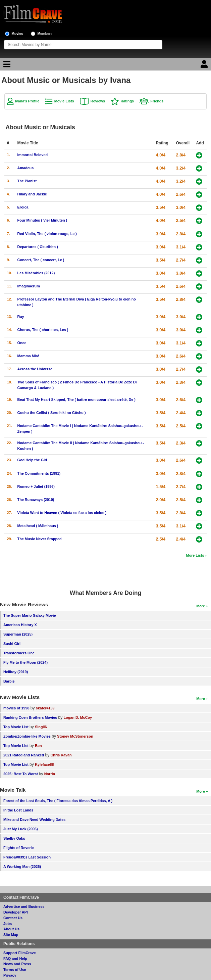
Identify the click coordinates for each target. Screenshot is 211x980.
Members (45, 34)
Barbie (9, 681)
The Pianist (27, 181)
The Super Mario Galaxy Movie (29, 615)
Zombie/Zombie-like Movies (27, 736)
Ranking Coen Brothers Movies (30, 717)
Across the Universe (34, 369)
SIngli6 (41, 727)
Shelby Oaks (14, 838)
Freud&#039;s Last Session (27, 857)
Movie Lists (64, 101)
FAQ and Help (15, 958)
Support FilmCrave (19, 953)
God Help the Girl (32, 460)
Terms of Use (14, 970)
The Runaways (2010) (35, 500)
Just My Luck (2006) (20, 829)
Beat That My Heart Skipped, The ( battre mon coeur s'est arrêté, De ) (76, 400)
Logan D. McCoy (78, 717)
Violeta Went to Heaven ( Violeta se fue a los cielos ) (62, 513)
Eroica (23, 207)
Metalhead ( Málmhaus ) (37, 526)
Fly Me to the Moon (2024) (25, 662)
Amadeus (25, 168)
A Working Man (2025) (22, 867)
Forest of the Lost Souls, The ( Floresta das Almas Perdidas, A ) (57, 801)
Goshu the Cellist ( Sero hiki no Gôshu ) (51, 413)
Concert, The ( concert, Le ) (40, 260)
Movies (17, 34)
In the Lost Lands (18, 810)
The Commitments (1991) (38, 473)
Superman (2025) (18, 634)
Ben (38, 746)
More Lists (195, 555)
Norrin (49, 774)
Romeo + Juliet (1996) (36, 486)
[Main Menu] (6, 65)
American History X (20, 625)
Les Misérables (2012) (36, 273)
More (200, 606)
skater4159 (45, 708)
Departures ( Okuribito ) (37, 247)
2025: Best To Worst (21, 774)
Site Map (10, 935)
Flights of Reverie (18, 848)
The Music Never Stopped (39, 539)
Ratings (127, 101)
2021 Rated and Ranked (23, 755)
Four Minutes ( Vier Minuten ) (42, 220)
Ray (20, 317)
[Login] (205, 65)
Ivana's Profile (27, 101)
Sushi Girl (11, 644)
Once (22, 343)
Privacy (9, 975)
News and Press (17, 964)
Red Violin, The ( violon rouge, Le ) (47, 234)
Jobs (7, 924)
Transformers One (19, 653)
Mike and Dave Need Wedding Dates (34, 820)
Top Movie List (16, 727)
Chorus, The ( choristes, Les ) (42, 330)
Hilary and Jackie (32, 194)
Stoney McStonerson (75, 736)
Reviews (98, 101)
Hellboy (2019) (15, 672)
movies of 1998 (16, 708)
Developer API (15, 912)
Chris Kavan (61, 755)
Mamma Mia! (28, 356)
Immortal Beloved (32, 155)
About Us (11, 929)
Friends (156, 101)
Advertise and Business (23, 906)
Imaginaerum (28, 286)
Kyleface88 (44, 764)
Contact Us (12, 918)
